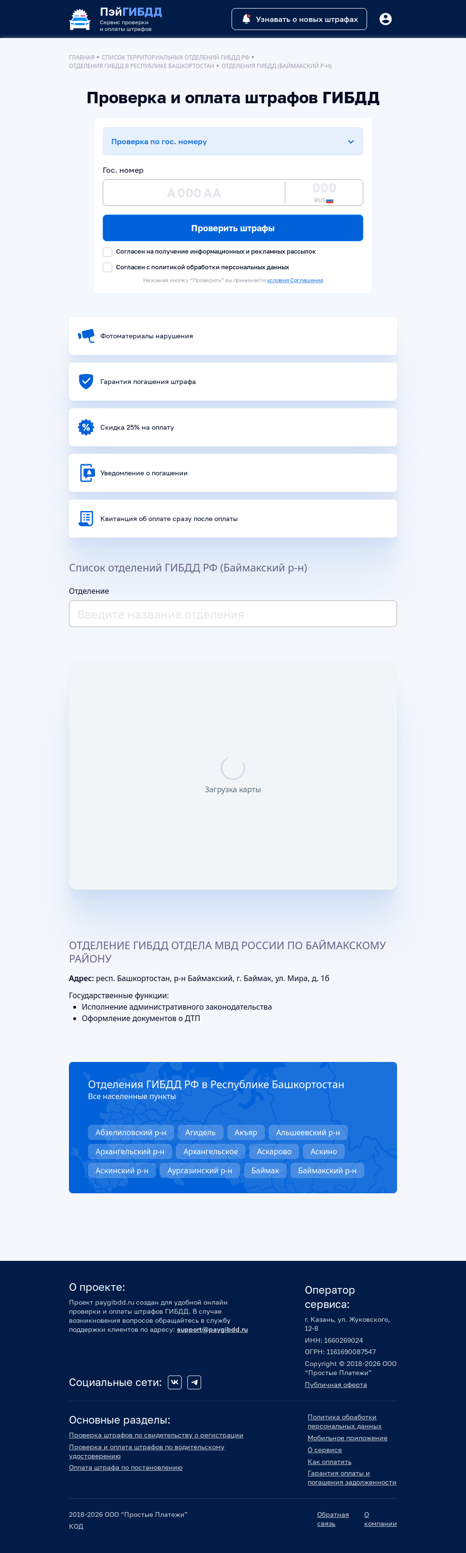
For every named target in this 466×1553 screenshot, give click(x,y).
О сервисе (325, 1449)
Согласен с (196, 268)
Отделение (89, 591)
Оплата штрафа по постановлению (126, 1467)
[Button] (385, 19)
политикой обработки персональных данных (220, 267)
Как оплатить (329, 1461)
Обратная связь (333, 1518)
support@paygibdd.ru (212, 1329)
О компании (380, 1518)
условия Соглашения (295, 280)
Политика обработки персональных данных (345, 1421)
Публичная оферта (336, 1384)
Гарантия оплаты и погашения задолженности (352, 1477)
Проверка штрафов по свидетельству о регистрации (156, 1435)
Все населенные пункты (132, 1096)
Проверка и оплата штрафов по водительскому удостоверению (146, 1451)
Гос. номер (123, 170)
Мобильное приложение (348, 1438)
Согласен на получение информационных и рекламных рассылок (209, 252)
